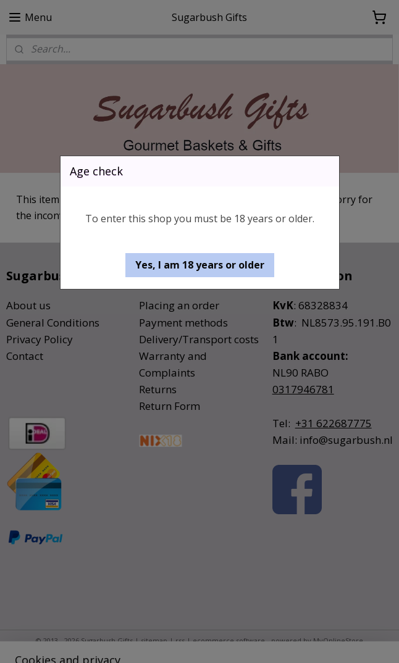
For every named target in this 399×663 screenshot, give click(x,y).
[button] (200, 265)
